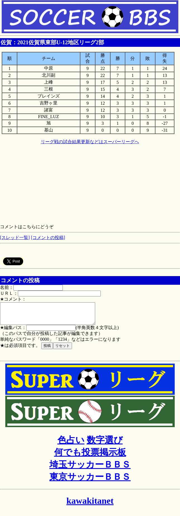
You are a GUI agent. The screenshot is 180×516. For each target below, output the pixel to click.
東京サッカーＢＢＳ (90, 481)
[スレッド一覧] (15, 237)
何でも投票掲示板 (90, 456)
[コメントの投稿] (48, 237)
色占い (71, 444)
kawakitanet (90, 505)
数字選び (105, 444)
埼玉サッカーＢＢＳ (90, 469)
